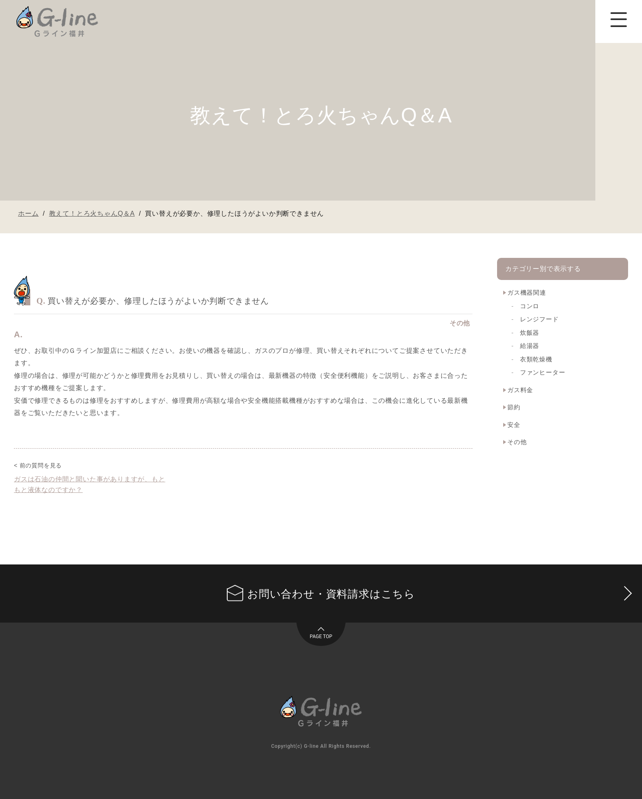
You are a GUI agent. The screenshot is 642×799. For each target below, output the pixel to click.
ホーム (28, 213)
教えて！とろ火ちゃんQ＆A (92, 213)
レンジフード (539, 319)
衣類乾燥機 (536, 359)
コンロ (529, 305)
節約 (513, 407)
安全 (513, 424)
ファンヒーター (542, 372)
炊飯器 (529, 332)
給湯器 (529, 345)
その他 (517, 441)
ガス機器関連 (526, 292)
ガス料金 (520, 389)
